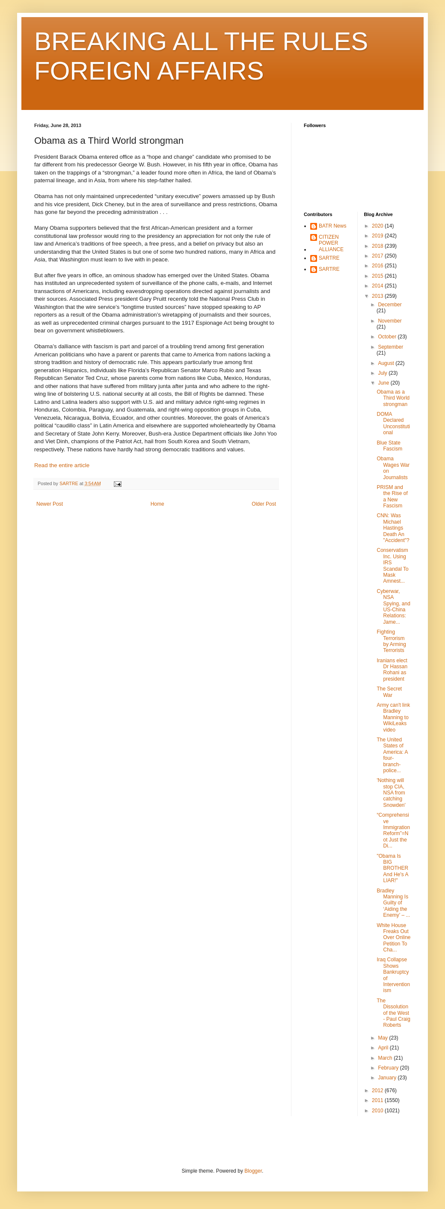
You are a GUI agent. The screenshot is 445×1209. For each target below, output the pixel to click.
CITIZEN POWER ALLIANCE (331, 243)
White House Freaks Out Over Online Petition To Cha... (393, 937)
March (386, 1058)
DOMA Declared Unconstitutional (393, 423)
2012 (378, 1090)
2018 (378, 246)
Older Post (264, 504)
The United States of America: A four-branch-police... (392, 755)
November (389, 321)
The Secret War (389, 692)
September (390, 347)
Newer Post (49, 504)
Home (157, 504)
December (389, 305)
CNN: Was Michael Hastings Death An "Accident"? (393, 528)
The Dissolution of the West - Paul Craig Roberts (393, 1013)
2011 (378, 1100)
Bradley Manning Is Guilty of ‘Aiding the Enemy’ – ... (393, 903)
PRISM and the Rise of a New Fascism (392, 496)
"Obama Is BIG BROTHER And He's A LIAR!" (392, 868)
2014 (378, 286)
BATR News (332, 226)
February (389, 1068)
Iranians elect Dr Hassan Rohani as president (392, 670)
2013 (378, 296)
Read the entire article (61, 465)
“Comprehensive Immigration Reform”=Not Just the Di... (393, 830)
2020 (378, 226)
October (388, 337)
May (383, 1038)
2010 (378, 1111)
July (383, 373)
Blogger (253, 1171)
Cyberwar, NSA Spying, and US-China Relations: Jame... (393, 606)
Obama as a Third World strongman (393, 398)
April (383, 1048)
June (384, 383)
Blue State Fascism (389, 446)
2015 (378, 276)
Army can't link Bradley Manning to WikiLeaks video (393, 717)
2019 (378, 236)
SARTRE (329, 258)
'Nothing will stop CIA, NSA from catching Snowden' (391, 792)
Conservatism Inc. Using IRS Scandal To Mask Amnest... (392, 565)
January (388, 1078)
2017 (378, 256)
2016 (378, 266)
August (386, 363)
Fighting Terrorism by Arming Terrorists (391, 641)
